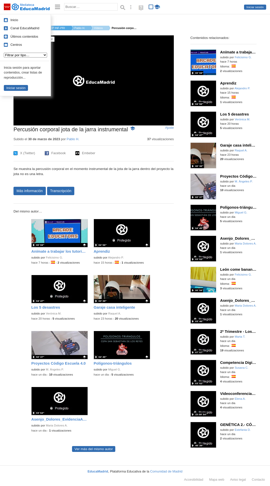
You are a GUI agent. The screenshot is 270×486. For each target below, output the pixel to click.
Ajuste (169, 128)
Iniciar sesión (255, 7)
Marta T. (240, 336)
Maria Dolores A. (56, 425)
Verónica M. (53, 313)
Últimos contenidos (24, 36)
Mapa (216, 479)
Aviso (238, 479)
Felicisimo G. (54, 257)
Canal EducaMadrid (24, 28)
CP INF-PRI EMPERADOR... (57, 28)
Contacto (258, 479)
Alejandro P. (116, 257)
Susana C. (241, 367)
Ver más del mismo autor (94, 449)
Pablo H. (79, 28)
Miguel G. (114, 369)
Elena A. (240, 398)
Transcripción (61, 191)
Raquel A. (114, 313)
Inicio (14, 20)
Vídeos (98, 28)
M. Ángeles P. (55, 369)
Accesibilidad (193, 479)
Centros (16, 45)
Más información (30, 191)
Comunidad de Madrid (166, 471)
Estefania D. (243, 429)
